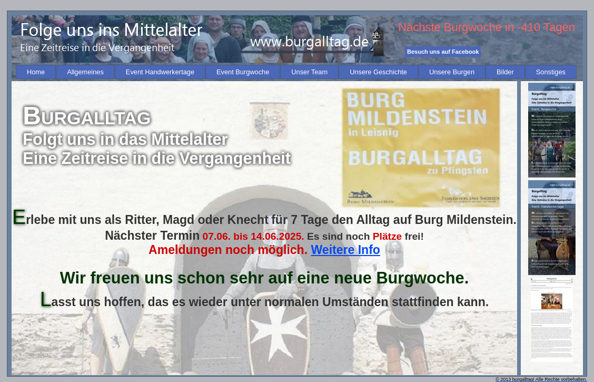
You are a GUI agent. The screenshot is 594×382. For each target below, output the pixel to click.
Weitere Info (345, 250)
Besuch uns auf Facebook (443, 51)
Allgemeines (85, 72)
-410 (528, 27)
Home (36, 72)
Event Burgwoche (242, 72)
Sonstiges (551, 72)
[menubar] (296, 72)
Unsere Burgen (451, 72)
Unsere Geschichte (378, 72)
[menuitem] (36, 72)
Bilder (505, 72)
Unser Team (309, 72)
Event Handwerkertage (160, 72)
